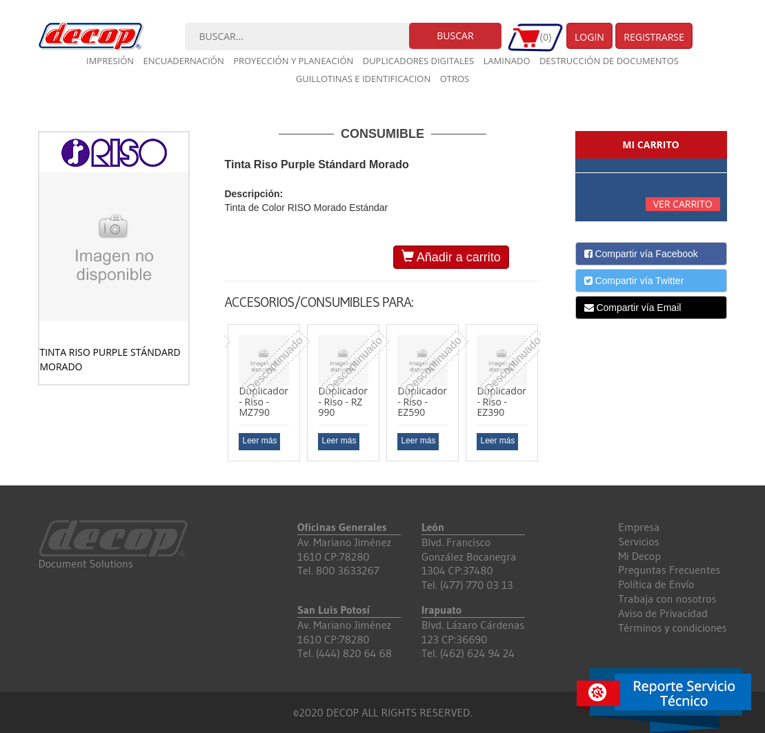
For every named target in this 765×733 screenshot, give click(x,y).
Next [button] (551, 398)
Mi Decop (639, 556)
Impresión (110, 60)
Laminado (507, 60)
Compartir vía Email (633, 307)
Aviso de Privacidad (663, 613)
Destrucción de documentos (609, 60)
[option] (264, 392)
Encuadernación (183, 60)
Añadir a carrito (451, 257)
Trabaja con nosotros (667, 598)
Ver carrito (683, 203)
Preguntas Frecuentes (669, 569)
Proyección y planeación (293, 60)
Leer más (259, 440)
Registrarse (654, 36)
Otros (455, 78)
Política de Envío (656, 584)
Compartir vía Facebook (641, 253)
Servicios (638, 541)
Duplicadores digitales (419, 60)
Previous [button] (214, 398)
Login (589, 36)
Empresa (638, 527)
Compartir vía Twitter (634, 280)
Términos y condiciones (672, 627)
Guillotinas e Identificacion (363, 78)
